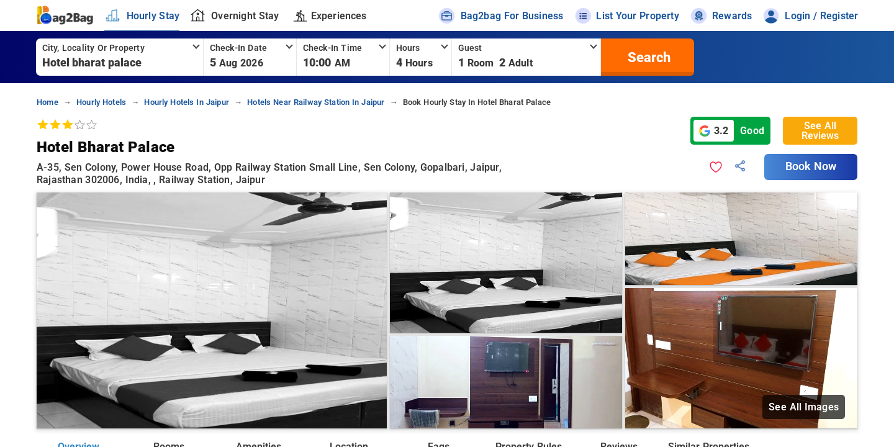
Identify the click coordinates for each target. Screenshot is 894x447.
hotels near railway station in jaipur (315, 102)
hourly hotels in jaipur (186, 102)
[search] (647, 57)
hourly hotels (101, 102)
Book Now (810, 166)
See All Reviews (820, 131)
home (47, 102)
